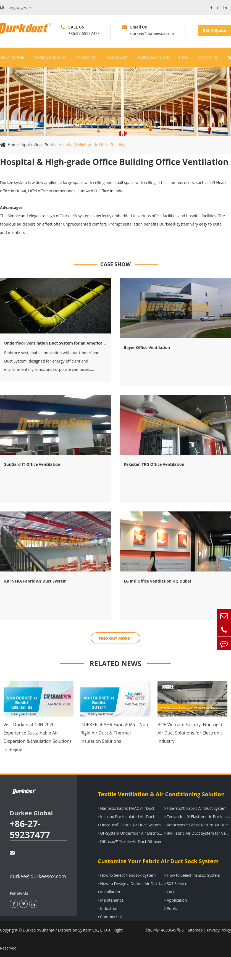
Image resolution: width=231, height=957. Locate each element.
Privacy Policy (219, 930)
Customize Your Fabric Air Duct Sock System (158, 861)
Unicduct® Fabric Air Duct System (129, 824)
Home (13, 144)
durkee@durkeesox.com (38, 865)
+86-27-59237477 (30, 829)
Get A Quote (214, 30)
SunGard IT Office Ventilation (32, 464)
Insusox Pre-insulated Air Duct (126, 816)
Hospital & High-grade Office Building (92, 144)
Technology (117, 57)
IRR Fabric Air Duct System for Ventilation (197, 833)
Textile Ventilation (50, 57)
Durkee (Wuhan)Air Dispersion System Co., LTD (65, 930)
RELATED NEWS (115, 663)
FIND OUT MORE (115, 638)
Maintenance (111, 900)
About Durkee (12, 57)
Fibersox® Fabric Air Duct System (195, 808)
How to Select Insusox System (192, 875)
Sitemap (195, 930)
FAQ (169, 891)
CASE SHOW (115, 264)
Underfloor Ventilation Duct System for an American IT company (55, 343)
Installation (109, 891)
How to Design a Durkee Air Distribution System (131, 883)
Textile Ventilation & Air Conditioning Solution (161, 794)
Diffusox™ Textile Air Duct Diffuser (130, 841)
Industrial (107, 908)
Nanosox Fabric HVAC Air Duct (126, 808)
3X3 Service (175, 883)
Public (50, 144)
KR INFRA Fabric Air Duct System (35, 581)
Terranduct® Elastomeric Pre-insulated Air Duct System (197, 816)
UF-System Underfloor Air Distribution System (131, 833)
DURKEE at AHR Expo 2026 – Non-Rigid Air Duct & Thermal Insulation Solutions (114, 732)
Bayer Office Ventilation (147, 347)
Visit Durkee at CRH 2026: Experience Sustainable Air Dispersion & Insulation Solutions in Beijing (38, 736)
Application (86, 57)
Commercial (110, 916)
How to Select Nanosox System (127, 875)
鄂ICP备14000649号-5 (164, 930)
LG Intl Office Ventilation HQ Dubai (157, 581)
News (183, 57)
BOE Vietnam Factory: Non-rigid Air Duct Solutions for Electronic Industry (190, 732)
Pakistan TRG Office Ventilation (154, 464)
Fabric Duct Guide (153, 57)
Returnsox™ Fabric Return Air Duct (196, 824)
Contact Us (208, 57)
